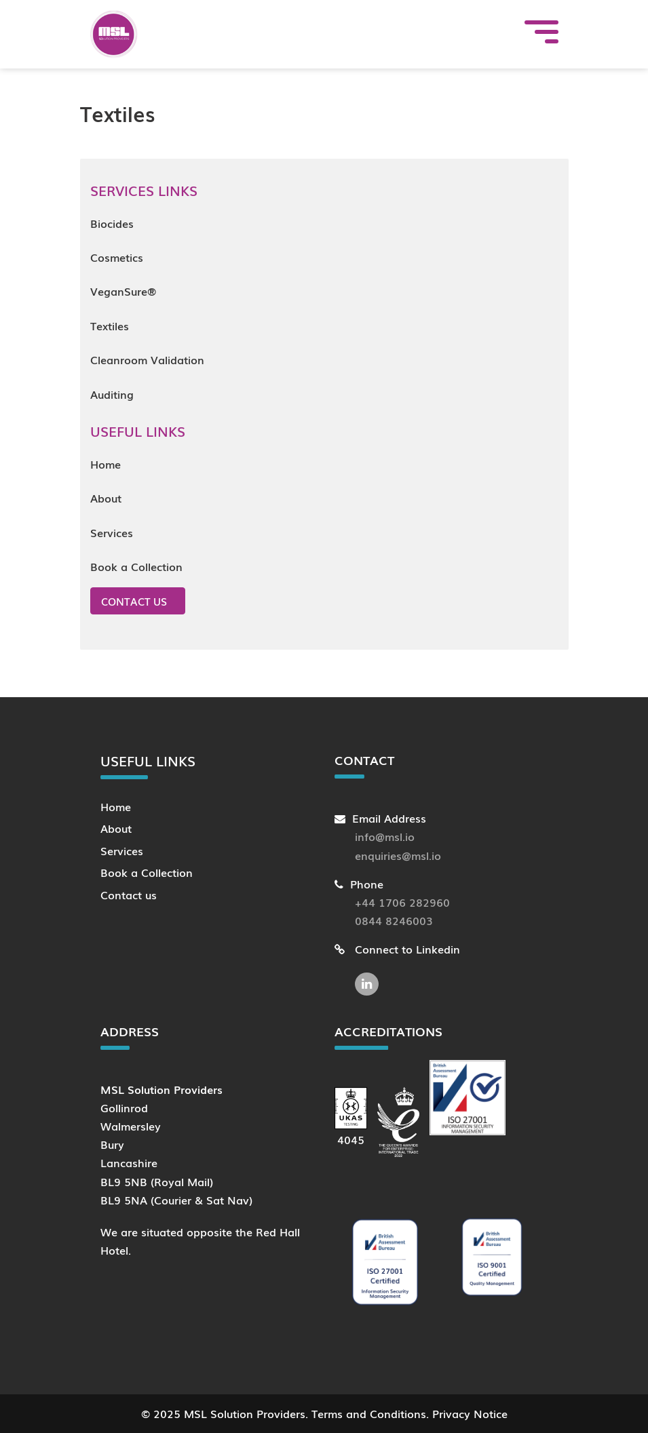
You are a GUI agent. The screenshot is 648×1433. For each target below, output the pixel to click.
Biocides (112, 223)
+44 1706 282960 (402, 902)
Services (111, 532)
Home (105, 464)
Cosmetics (116, 257)
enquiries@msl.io (398, 855)
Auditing (112, 394)
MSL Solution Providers (244, 1413)
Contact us (134, 600)
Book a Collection (136, 566)
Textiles (109, 325)
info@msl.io (385, 836)
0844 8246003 (394, 920)
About (105, 498)
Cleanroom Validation (147, 359)
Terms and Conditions (368, 1413)
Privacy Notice (470, 1413)
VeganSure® (123, 291)
